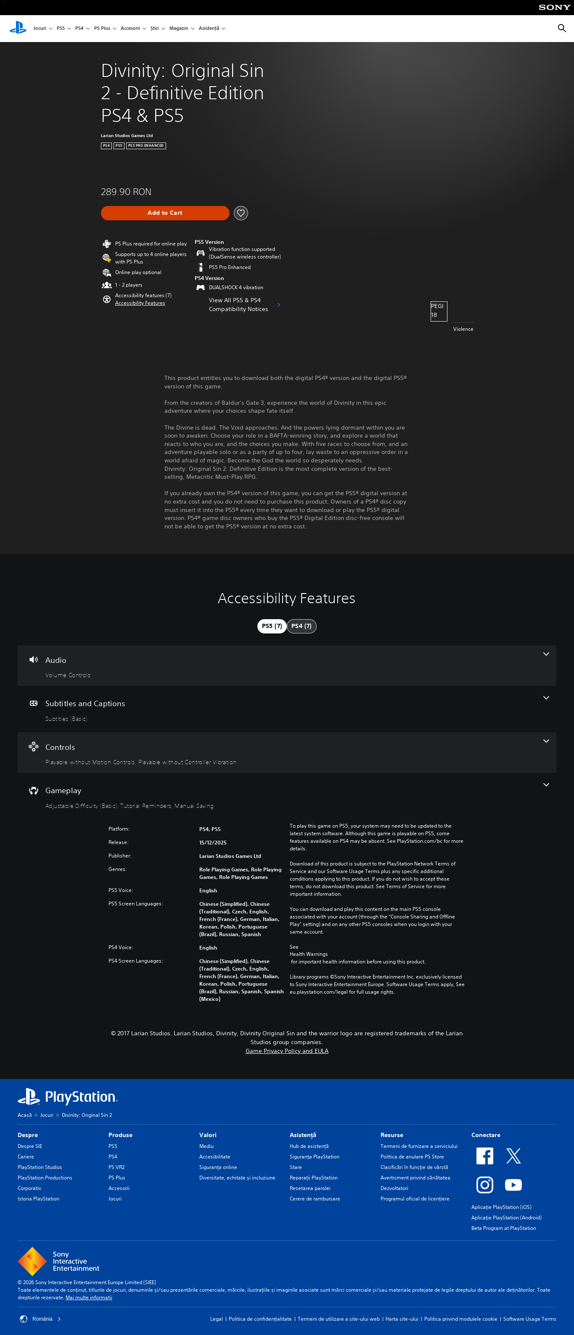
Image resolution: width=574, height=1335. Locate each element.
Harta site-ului (402, 1318)
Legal (216, 1318)
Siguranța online (218, 1167)
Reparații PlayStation (314, 1177)
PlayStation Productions (45, 1177)
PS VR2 (116, 1167)
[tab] (272, 626)
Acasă (25, 1115)
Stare (296, 1167)
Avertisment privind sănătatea (415, 1177)
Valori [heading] (208, 1135)
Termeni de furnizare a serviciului (419, 1146)
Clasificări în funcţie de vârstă (414, 1167)
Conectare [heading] (485, 1135)
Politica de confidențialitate (260, 1318)
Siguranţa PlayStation (314, 1156)
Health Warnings (309, 954)
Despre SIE (30, 1146)
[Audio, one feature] (287, 665)
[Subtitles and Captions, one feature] (287, 709)
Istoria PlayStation (38, 1198)
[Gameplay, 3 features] (287, 796)
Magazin (178, 29)
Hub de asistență (309, 1146)
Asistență (209, 29)
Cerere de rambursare (315, 1198)
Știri (155, 29)
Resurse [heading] (392, 1135)
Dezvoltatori (394, 1188)
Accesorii (130, 29)
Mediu (206, 1146)
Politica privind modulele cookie (460, 1318)
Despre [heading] (28, 1135)
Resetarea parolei (310, 1188)
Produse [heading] (120, 1135)
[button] (140, 303)
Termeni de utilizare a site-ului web (339, 1318)
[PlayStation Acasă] (18, 28)
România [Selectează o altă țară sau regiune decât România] (40, 1319)
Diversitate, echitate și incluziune (237, 1177)
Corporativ (29, 1188)
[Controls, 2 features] (287, 752)
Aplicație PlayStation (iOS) (501, 1207)
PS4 (79, 29)
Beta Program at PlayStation (503, 1228)
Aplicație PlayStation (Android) (506, 1217)
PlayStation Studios (40, 1167)
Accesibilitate (214, 1156)
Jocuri (40, 29)
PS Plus (102, 29)
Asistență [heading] (303, 1135)
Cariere (26, 1156)
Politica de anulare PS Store (412, 1156)
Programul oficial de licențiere (415, 1198)
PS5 (61, 29)
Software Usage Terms (529, 1318)
